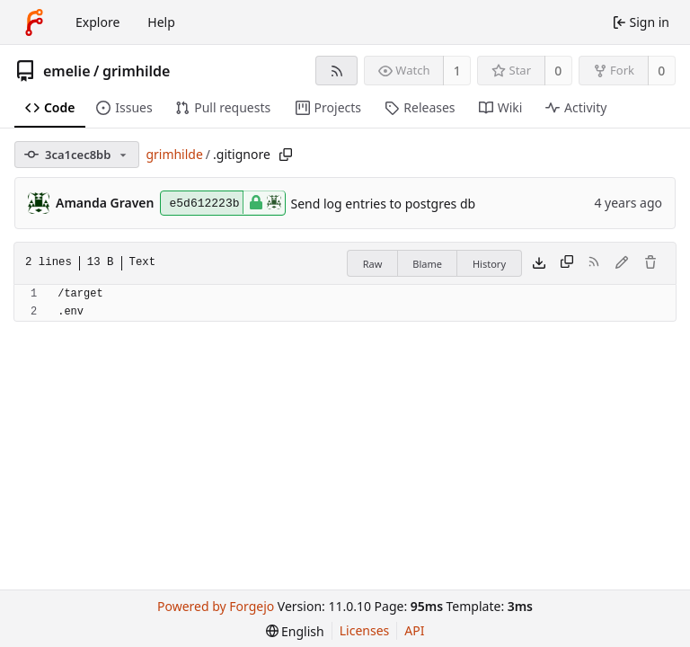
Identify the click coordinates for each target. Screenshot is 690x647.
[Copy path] (285, 154)
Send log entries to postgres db (383, 203)
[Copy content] (566, 263)
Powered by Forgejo (215, 606)
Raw (373, 263)
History (489, 263)
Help (161, 22)
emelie (67, 71)
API (414, 630)
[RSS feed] (336, 70)
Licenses (365, 630)
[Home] (34, 22)
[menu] (295, 631)
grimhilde (136, 71)
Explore (97, 22)
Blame (427, 263)
